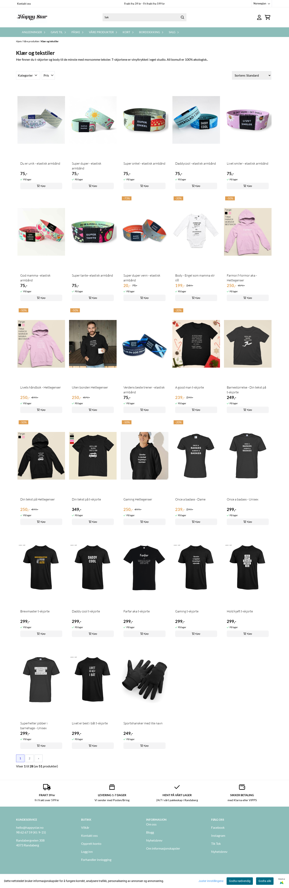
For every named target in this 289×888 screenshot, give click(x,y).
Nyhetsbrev (154, 840)
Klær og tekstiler (50, 41)
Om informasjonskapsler (163, 848)
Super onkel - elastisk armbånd (144, 163)
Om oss (151, 824)
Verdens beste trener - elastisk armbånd (144, 389)
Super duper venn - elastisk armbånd (141, 277)
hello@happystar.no (30, 827)
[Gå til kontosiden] (259, 17)
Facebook (218, 827)
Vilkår (85, 827)
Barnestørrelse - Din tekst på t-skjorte (246, 389)
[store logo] (32, 17)
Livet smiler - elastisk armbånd (247, 163)
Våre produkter (31, 41)
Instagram (218, 835)
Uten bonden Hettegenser (90, 387)
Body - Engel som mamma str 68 (195, 277)
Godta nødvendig (239, 881)
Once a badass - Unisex (242, 499)
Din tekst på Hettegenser (37, 499)
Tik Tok (216, 843)
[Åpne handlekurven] (267, 17)
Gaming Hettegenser (137, 499)
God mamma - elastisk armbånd (35, 277)
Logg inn (87, 851)
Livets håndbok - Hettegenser (40, 387)
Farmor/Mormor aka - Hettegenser (242, 277)
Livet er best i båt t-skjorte (90, 723)
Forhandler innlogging (96, 859)
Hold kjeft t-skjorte (240, 611)
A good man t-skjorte (189, 387)
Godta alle (264, 881)
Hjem (19, 41)
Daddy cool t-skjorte (86, 611)
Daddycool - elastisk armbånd (195, 163)
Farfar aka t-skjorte (136, 611)
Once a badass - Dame (190, 499)
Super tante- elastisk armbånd (92, 275)
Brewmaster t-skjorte (35, 611)
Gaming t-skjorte (186, 611)
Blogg (150, 832)
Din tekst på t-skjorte (86, 499)
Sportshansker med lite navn (143, 723)
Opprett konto (91, 843)
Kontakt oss (24, 3)
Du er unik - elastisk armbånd (40, 163)
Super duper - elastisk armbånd (86, 165)
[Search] (182, 17)
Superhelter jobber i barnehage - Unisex (34, 725)
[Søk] (144, 17)
